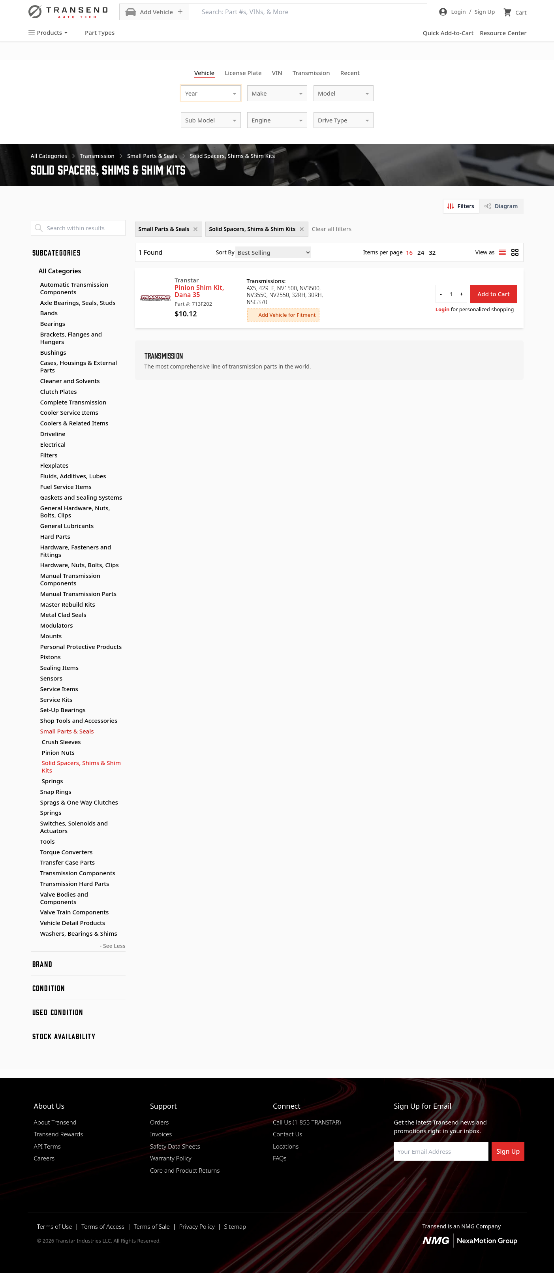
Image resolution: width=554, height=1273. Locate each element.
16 (409, 252)
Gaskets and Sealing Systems (81, 497)
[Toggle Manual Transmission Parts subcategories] (34, 594)
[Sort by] (273, 252)
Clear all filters (331, 229)
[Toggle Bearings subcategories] (34, 324)
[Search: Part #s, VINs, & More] (308, 12)
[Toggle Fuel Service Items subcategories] (34, 487)
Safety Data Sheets (175, 1146)
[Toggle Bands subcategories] (34, 313)
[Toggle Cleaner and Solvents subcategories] (34, 381)
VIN (277, 73)
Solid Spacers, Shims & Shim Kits (81, 766)
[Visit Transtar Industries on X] (456, 1179)
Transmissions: (266, 281)
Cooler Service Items (69, 412)
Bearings (53, 323)
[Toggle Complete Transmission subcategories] (34, 402)
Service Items (59, 689)
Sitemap (235, 1226)
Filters (49, 455)
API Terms (47, 1146)
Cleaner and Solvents (70, 381)
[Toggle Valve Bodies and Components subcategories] (34, 895)
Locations (286, 1146)
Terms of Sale (152, 1226)
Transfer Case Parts (67, 862)
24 (420, 252)
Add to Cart (493, 294)
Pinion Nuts (58, 752)
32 (432, 252)
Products (48, 32)
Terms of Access (102, 1226)
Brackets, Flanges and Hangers (71, 338)
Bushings (53, 352)
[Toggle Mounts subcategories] (34, 636)
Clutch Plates (58, 391)
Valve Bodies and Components (64, 898)
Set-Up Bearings (63, 710)
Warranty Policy (171, 1158)
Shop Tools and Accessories (79, 720)
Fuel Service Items (66, 487)
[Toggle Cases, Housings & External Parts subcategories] (34, 363)
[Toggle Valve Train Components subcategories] (34, 912)
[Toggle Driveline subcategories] (34, 434)
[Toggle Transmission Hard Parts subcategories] (34, 884)
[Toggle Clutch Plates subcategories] (34, 392)
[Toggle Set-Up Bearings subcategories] (34, 710)
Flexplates (54, 465)
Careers (44, 1158)
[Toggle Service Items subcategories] (34, 689)
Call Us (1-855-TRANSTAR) (307, 1122)
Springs (52, 781)
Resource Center (503, 33)
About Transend (55, 1122)
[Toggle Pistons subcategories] (34, 657)
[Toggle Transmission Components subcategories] (34, 873)
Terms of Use (54, 1226)
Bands (49, 313)
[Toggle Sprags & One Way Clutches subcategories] (34, 803)
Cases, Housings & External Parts (78, 366)
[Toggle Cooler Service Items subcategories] (34, 413)
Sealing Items (59, 667)
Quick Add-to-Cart (448, 33)
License (243, 73)
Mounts (51, 636)
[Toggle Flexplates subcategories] (34, 466)
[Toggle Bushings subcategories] (34, 353)
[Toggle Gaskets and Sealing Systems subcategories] (34, 498)
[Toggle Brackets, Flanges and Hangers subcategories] (34, 334)
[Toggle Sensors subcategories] (34, 679)
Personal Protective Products (81, 647)
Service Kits (56, 699)
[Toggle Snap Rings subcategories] (34, 792)
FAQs (280, 1158)
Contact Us (287, 1134)
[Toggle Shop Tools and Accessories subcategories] (34, 721)
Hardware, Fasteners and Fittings (75, 550)
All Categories (56, 271)
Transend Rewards (58, 1134)
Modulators (56, 625)
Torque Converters (66, 852)
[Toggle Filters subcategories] (34, 455)
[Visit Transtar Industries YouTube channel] (476, 1179)
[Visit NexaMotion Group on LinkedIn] (417, 1179)
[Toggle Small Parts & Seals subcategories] (34, 731)
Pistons (50, 657)
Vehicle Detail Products (72, 923)
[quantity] (451, 294)
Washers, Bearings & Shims (78, 933)
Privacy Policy (196, 1226)
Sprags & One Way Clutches (79, 802)
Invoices (161, 1134)
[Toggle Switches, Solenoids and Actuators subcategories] (34, 823)
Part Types (95, 32)
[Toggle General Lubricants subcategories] (34, 526)
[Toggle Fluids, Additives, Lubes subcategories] (34, 476)
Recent (350, 73)
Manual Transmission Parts (78, 594)
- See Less (113, 946)
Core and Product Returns (185, 1170)
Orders (159, 1122)
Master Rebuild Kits (67, 604)
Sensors (51, 678)
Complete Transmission (73, 402)
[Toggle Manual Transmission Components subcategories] (34, 576)
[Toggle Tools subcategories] (34, 842)
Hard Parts (55, 536)
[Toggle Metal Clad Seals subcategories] (34, 615)
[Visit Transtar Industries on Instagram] (436, 1179)
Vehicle (204, 73)
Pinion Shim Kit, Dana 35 (199, 291)
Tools (47, 841)
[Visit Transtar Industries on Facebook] (397, 1179)
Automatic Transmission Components (74, 288)
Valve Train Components (74, 912)
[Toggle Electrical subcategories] (34, 445)
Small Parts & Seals (67, 731)
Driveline (53, 434)
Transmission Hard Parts (74, 884)
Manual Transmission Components (70, 579)
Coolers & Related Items (74, 423)
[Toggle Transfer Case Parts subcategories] (34, 863)
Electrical (53, 444)
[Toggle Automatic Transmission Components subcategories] (34, 285)
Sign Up (508, 1151)
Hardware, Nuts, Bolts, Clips (79, 565)
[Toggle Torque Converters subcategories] (34, 852)
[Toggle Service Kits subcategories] (34, 700)
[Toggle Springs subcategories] (34, 813)
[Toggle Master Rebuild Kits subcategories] (34, 605)
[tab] (461, 206)
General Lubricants (67, 526)
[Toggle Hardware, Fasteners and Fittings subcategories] (34, 547)
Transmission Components (78, 873)
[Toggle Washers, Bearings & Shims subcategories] (34, 934)
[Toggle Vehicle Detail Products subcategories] (34, 923)
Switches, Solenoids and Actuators (74, 827)
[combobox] (203, 92)
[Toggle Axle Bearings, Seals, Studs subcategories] (34, 303)
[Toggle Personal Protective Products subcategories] (34, 647)
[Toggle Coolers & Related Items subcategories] (34, 423)
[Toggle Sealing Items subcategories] (34, 668)
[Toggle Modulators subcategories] (34, 626)
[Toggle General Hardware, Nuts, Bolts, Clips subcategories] (34, 508)
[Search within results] (78, 228)
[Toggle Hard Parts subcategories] (34, 537)
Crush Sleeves (61, 742)
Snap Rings (55, 791)
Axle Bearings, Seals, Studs (78, 302)
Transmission (311, 73)
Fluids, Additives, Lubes (73, 476)
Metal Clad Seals (63, 615)
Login (443, 309)
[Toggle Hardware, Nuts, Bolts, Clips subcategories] (34, 565)
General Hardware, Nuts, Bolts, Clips (75, 511)
